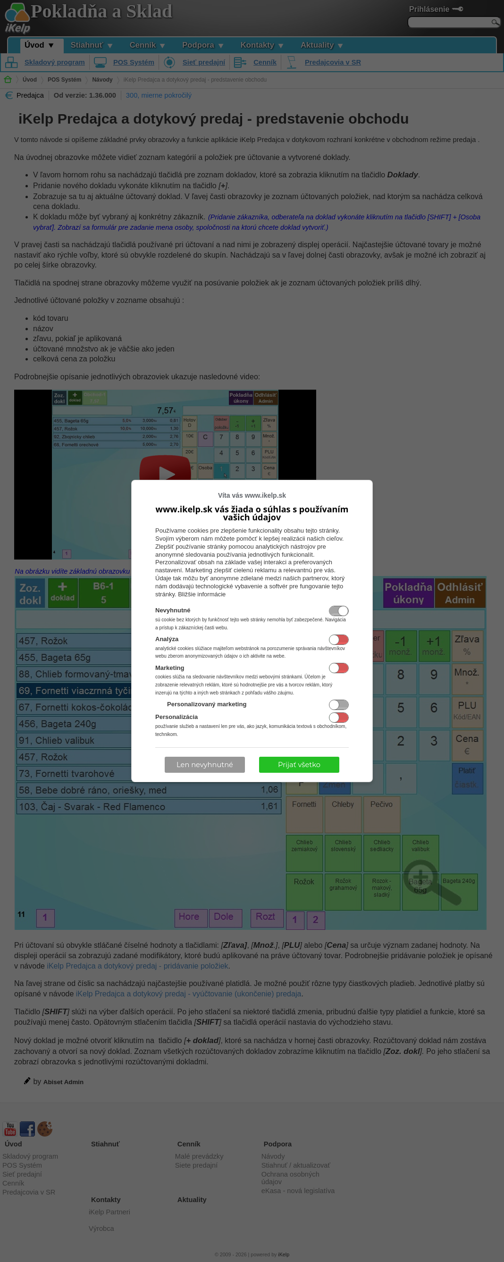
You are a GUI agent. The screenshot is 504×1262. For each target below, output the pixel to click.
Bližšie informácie (202, 594)
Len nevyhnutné (204, 765)
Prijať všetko (299, 765)
